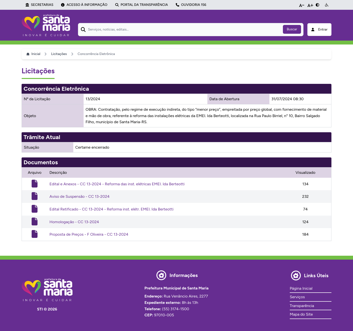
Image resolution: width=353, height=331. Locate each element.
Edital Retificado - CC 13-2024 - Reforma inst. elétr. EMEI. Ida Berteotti (112, 209)
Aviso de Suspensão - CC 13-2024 (80, 196)
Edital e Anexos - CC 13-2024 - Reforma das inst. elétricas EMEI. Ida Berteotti (117, 184)
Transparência (302, 305)
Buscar (292, 29)
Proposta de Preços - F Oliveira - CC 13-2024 (89, 234)
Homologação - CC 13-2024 (74, 222)
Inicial (33, 54)
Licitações (59, 54)
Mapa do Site (301, 314)
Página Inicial (301, 288)
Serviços (297, 297)
